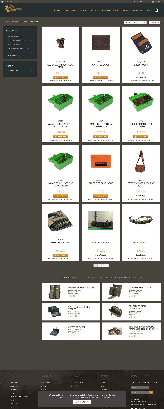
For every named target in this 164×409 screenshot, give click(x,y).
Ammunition (17, 22)
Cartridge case (100, 64)
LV (11, 2)
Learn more (106, 397)
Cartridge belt (100, 242)
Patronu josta (141, 242)
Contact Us (143, 2)
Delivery (44, 389)
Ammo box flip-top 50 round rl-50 (60, 125)
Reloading (12, 52)
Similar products (68, 277)
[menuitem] (83, 10)
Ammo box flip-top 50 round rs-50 (60, 184)
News (103, 386)
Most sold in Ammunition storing (125, 277)
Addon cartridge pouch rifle (60, 65)
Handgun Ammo (14, 44)
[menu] (102, 10)
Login (133, 2)
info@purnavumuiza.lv (140, 402)
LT (18, 2)
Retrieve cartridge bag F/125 (141, 184)
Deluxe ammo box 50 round (140, 125)
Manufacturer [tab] (20, 71)
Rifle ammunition (15, 37)
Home (8, 22)
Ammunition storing (16, 56)
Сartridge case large (101, 183)
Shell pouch (141, 64)
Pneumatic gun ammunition (18, 48)
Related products (92, 277)
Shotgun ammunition (16, 41)
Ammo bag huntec (60, 242)
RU (14, 2)
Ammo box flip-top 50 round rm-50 (100, 125)
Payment (44, 386)
